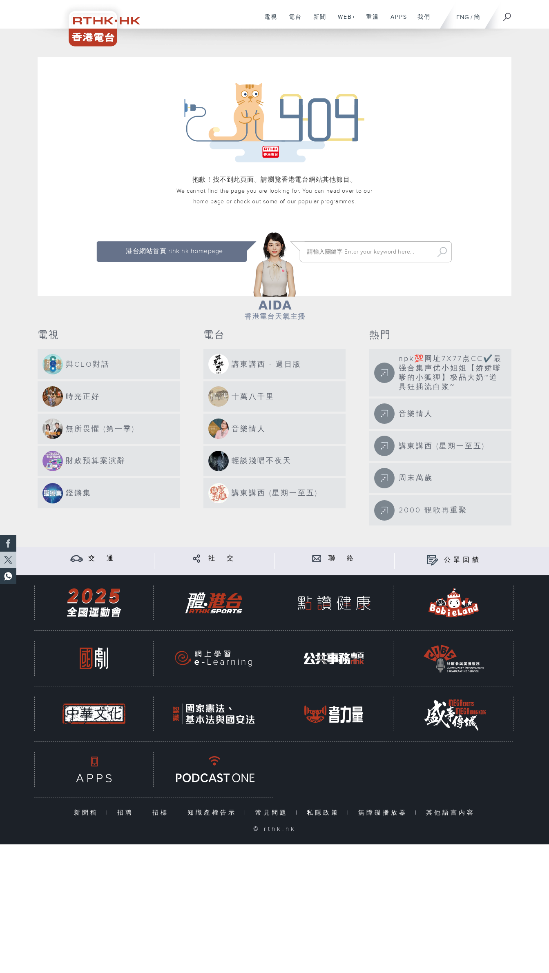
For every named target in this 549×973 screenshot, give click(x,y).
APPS (395, 21)
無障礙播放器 (384, 812)
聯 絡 (342, 558)
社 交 (222, 558)
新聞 (316, 21)
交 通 (102, 558)
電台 (292, 21)
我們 (421, 21)
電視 (267, 21)
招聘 (127, 812)
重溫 (369, 21)
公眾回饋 (463, 560)
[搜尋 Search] (368, 252)
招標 (162, 812)
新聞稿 (88, 812)
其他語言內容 (450, 812)
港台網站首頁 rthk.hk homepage (174, 251)
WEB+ (344, 21)
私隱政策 (325, 812)
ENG (462, 17)
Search (442, 252)
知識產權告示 (213, 812)
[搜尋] (507, 14)
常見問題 (273, 812)
